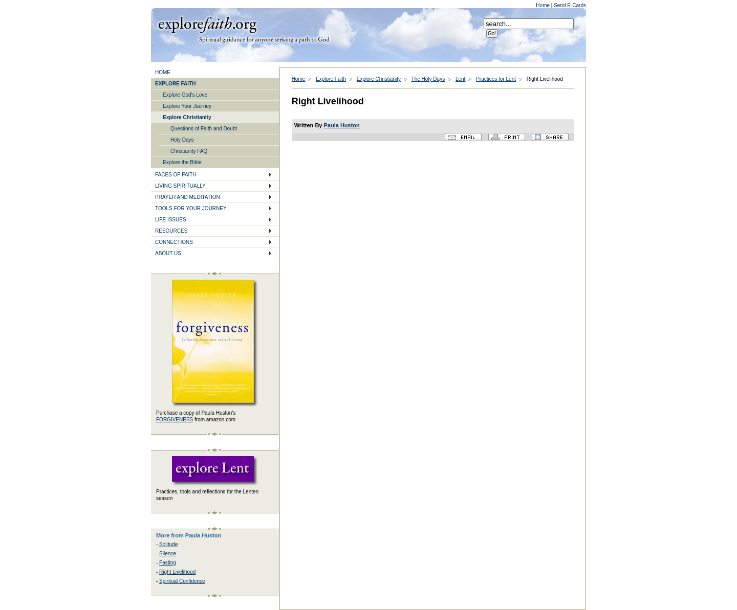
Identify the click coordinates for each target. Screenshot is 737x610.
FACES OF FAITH (176, 174)
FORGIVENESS (174, 419)
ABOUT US (168, 253)
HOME (162, 72)
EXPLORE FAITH (175, 83)
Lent (460, 79)
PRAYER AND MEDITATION (187, 197)
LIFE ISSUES (170, 219)
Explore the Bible (182, 162)
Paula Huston (342, 125)
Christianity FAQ (188, 151)
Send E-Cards (570, 5)
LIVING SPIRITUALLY (180, 186)
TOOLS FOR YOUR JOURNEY (191, 208)
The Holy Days (428, 79)
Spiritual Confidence (182, 581)
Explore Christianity (187, 117)
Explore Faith (207, 24)
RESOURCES (171, 231)
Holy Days (182, 140)
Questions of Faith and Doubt (203, 128)
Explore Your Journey (187, 106)
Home (543, 5)
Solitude (168, 544)
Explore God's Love (185, 95)
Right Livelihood (177, 572)
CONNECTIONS (174, 242)
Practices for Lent (496, 79)
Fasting (167, 563)
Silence (167, 553)
